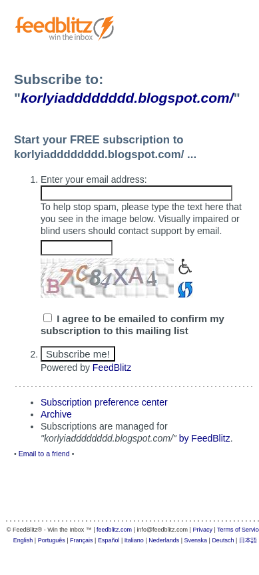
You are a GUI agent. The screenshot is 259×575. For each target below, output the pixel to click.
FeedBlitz (112, 367)
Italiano (134, 540)
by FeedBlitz (204, 438)
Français (81, 540)
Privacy (202, 529)
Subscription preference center (104, 402)
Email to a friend (44, 454)
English (23, 540)
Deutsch (223, 540)
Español (109, 540)
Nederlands (163, 540)
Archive (56, 414)
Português (51, 540)
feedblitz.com (114, 529)
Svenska (196, 540)
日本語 (248, 540)
